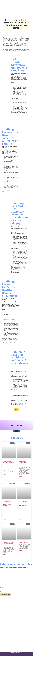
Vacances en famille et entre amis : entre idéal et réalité (8, 462)
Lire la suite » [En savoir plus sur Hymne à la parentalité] (21, 550)
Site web (1, 587)
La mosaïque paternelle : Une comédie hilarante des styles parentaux (8, 544)
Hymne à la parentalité (23, 542)
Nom (1, 580)
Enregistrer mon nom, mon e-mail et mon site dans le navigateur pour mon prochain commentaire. (16, 592)
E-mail (1, 584)
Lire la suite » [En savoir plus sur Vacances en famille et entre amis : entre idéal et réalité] (5, 474)
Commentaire (2, 568)
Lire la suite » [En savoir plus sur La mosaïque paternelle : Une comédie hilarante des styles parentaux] (5, 554)
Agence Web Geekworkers (20, 654)
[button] (15, 6)
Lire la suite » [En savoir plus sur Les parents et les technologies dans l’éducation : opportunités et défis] (21, 476)
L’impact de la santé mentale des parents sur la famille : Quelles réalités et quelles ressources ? (24, 504)
